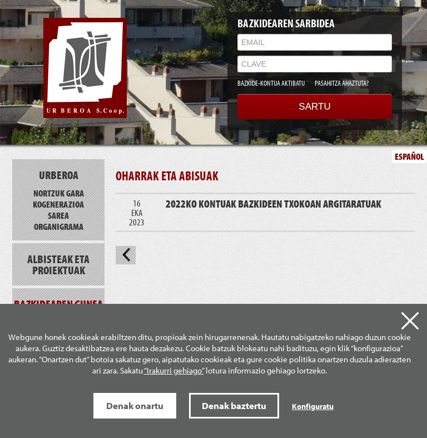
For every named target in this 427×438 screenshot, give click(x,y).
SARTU (314, 106)
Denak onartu (134, 405)
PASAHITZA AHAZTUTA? (342, 83)
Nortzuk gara (58, 193)
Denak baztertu (234, 405)
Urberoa (58, 175)
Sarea (58, 215)
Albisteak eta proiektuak (58, 264)
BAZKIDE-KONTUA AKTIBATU (271, 83)
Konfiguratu (313, 406)
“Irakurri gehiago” (174, 370)
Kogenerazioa (58, 204)
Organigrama (58, 226)
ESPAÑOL (409, 156)
